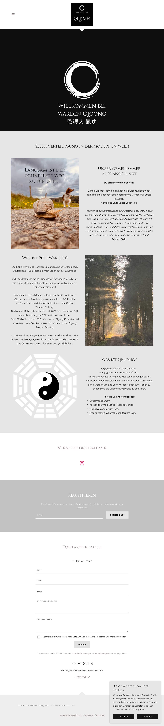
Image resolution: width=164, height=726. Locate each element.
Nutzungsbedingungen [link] (102, 653)
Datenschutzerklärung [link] (70, 715)
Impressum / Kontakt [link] (93, 715)
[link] (82, 14)
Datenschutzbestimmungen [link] (81, 653)
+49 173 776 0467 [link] (82, 677)
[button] (13, 14)
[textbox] (69, 515)
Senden (82, 645)
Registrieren (117, 515)
